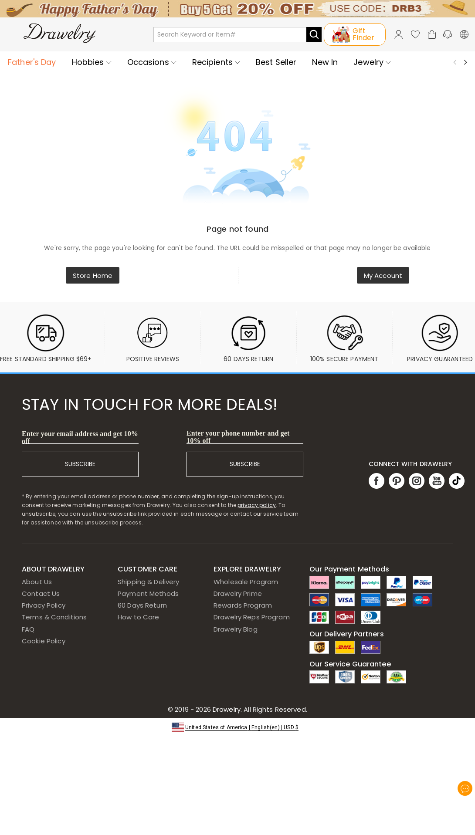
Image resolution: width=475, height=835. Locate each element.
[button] (237, 726)
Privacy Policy (43, 605)
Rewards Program (243, 605)
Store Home (92, 275)
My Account (383, 275)
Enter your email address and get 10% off (80, 437)
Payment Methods (148, 593)
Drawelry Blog (236, 629)
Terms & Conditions (54, 617)
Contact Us (41, 593)
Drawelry (259, 709)
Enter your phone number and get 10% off (238, 436)
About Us (37, 581)
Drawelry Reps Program (252, 617)
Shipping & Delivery (149, 581)
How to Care (138, 617)
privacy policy (257, 505)
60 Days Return (142, 605)
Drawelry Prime (238, 593)
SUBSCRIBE (80, 464)
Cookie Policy (43, 641)
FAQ (28, 629)
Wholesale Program (246, 581)
